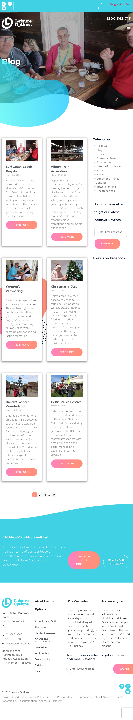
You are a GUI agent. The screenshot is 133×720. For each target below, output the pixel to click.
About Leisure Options (47, 621)
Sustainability (42, 659)
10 (54, 494)
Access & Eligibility (50, 700)
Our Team (40, 627)
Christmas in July (64, 286)
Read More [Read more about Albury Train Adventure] (67, 236)
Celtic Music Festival (66, 402)
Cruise (101, 154)
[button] (128, 28)
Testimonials (42, 653)
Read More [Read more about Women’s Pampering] (21, 344)
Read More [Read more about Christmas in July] (67, 352)
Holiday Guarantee (45, 633)
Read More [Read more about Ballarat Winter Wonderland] (21, 471)
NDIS (100, 170)
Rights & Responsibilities (61, 696)
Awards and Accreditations (43, 640)
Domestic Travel (107, 158)
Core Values (41, 647)
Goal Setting (104, 162)
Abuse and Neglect (114, 696)
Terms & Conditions (14, 696)
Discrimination (28, 700)
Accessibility (9, 700)
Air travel (102, 145)
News (100, 174)
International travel (109, 166)
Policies (39, 665)
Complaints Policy (89, 696)
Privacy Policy (36, 696)
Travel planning (106, 186)
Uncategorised (106, 190)
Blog (99, 150)
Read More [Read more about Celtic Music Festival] (67, 463)
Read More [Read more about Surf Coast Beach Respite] (21, 224)
